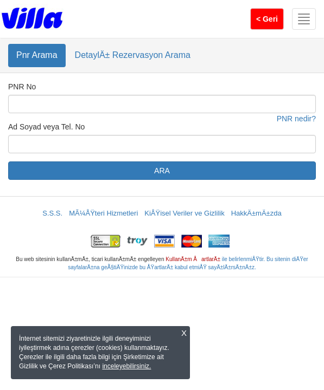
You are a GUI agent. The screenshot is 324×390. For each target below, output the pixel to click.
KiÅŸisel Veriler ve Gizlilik (184, 213)
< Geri (267, 19)
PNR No (22, 86)
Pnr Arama (37, 55)
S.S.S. (52, 213)
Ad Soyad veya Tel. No (46, 126)
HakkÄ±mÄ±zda (256, 213)
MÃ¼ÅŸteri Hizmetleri (103, 213)
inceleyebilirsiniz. (126, 366)
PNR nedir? (296, 118)
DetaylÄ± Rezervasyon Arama (132, 55)
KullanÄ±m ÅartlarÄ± (193, 259)
